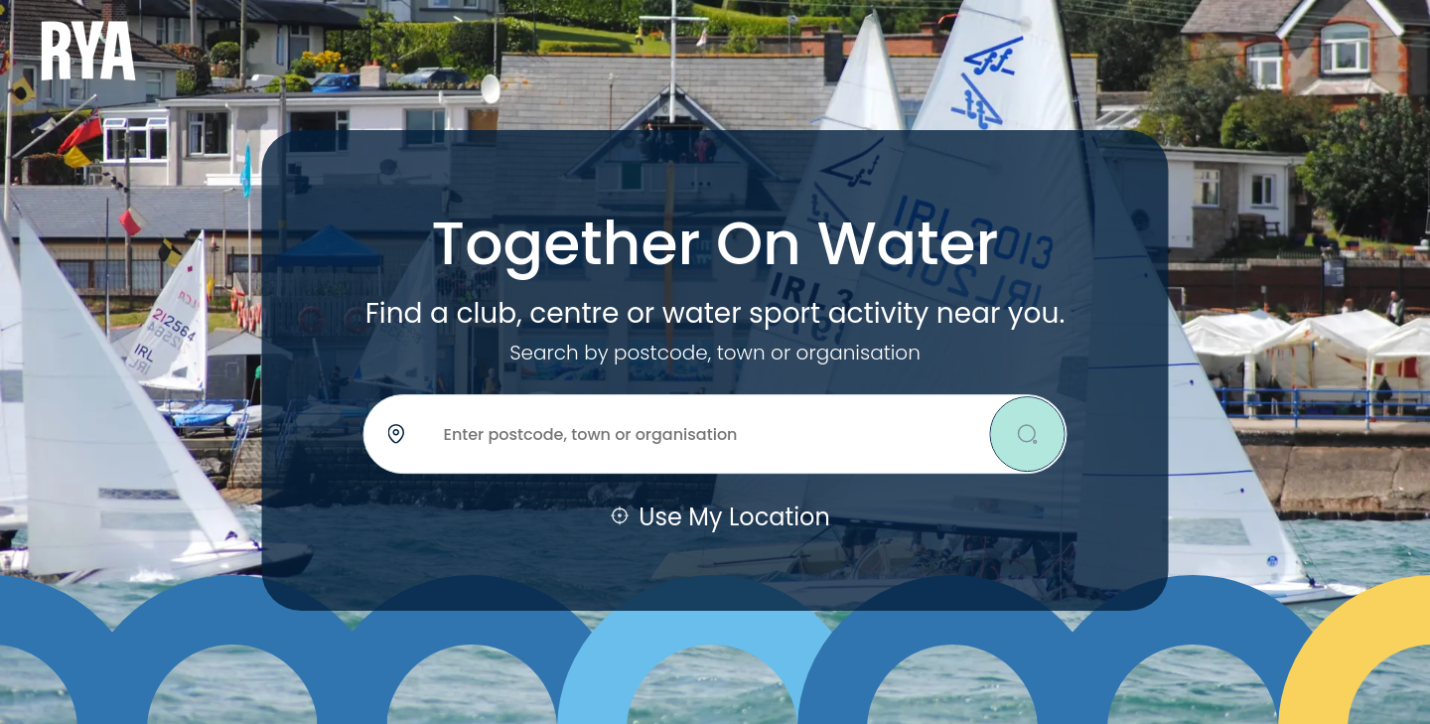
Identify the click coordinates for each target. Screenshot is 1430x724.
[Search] (1028, 434)
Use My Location (715, 517)
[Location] (715, 434)
